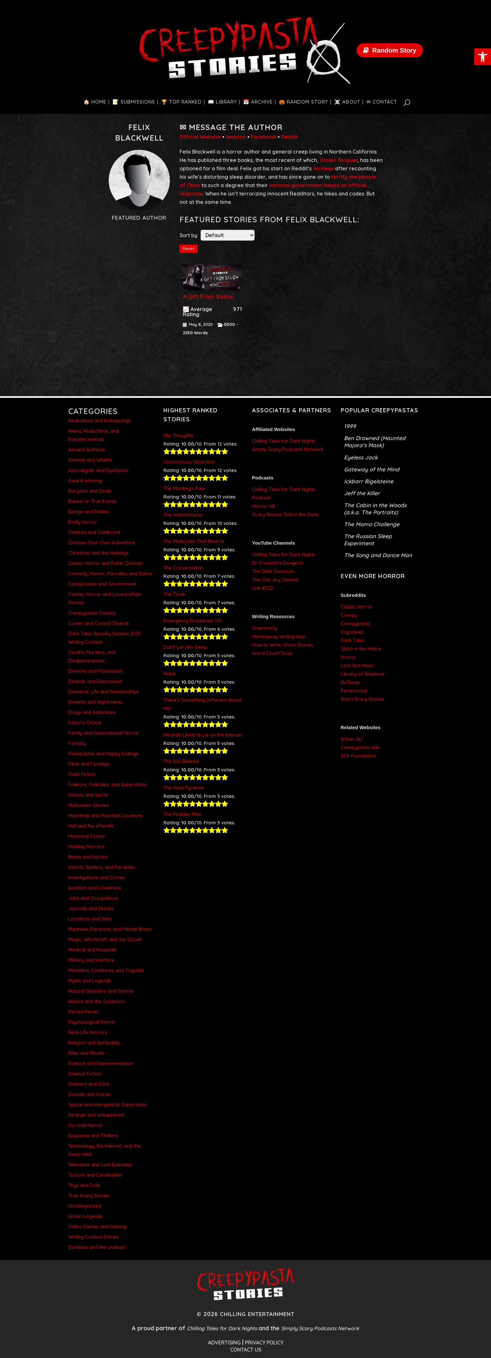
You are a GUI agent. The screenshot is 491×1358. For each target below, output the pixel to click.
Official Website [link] (200, 137)
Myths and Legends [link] (89, 981)
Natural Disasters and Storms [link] (100, 991)
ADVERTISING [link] (224, 1342)
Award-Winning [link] (85, 481)
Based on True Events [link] (92, 501)
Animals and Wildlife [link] (90, 460)
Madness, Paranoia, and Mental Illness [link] (110, 929)
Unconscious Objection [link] (189, 462)
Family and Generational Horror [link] (103, 733)
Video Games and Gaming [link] (97, 1226)
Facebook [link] (263, 137)
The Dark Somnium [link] (273, 571)
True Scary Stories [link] (89, 1195)
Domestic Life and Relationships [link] (103, 692)
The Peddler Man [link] (182, 814)
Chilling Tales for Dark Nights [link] (283, 441)
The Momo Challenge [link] (371, 524)
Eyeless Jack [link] (361, 457)
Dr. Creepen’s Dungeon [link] (277, 563)
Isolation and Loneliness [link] (94, 888)
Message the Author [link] (236, 127)
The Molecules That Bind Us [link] (193, 541)
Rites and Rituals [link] (86, 1053)
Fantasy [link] (77, 743)
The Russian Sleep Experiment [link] (368, 540)
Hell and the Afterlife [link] (91, 826)
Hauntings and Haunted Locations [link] (105, 815)
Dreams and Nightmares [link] (95, 702)
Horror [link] (348, 657)
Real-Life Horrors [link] (87, 1032)
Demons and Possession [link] (95, 671)
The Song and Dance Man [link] (378, 555)
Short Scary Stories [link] (362, 699)
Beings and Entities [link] (89, 511)
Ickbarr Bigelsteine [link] (368, 481)
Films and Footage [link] (89, 764)
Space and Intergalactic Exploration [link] (107, 1104)
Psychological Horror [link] (92, 1022)
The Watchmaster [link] (183, 515)
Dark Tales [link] (353, 640)
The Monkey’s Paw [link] (184, 488)
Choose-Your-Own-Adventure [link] (101, 542)
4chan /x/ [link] (352, 739)
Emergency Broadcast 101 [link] (192, 621)
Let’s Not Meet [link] (357, 665)
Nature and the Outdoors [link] (96, 1001)
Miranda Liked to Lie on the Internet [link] (202, 735)
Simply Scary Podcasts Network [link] (287, 449)
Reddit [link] (289, 137)
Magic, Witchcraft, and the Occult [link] (105, 939)
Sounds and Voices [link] (89, 1094)
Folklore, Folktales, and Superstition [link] (107, 784)
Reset (188, 248)
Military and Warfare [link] (91, 960)
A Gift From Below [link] (208, 296)
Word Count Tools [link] (272, 653)
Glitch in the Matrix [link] (361, 649)
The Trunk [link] (174, 594)
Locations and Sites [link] (90, 919)
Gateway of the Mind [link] (371, 469)
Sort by (188, 235)
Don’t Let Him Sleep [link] (185, 647)
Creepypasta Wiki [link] (360, 747)
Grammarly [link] (264, 628)
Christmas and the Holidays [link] (98, 553)
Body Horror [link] (82, 522)
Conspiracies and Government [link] (102, 584)
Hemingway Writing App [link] (278, 636)
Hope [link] (169, 673)
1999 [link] (350, 426)
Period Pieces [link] (83, 1012)
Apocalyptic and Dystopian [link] (98, 470)
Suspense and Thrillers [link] (93, 1135)
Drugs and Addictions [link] (92, 712)
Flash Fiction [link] (81, 774)
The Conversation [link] (183, 568)
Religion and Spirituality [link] (94, 1043)
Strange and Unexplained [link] (96, 1115)
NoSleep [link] (350, 682)
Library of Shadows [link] (363, 674)
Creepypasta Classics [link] (92, 613)
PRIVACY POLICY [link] (264, 1342)
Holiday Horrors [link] (86, 846)
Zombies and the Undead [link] (96, 1247)
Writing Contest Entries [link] (93, 1237)
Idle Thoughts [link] (178, 435)
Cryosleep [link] (352, 632)
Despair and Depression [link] (95, 681)
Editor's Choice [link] (85, 722)
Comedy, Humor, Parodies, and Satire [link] (110, 573)
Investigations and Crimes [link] (96, 877)
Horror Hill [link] (263, 506)
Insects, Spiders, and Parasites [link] (101, 867)
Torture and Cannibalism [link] (95, 1175)
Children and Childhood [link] (94, 532)
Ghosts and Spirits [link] (88, 795)
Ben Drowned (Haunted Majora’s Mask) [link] (375, 441)
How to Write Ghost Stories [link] (282, 645)
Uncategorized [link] (84, 1206)
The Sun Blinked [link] (181, 761)
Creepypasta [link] (355, 623)
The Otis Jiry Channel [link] (275, 580)
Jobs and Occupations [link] (93, 898)
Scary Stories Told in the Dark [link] (285, 514)
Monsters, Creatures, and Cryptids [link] (106, 970)
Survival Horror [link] (85, 1125)
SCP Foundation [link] (358, 756)
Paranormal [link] (354, 691)
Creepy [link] (349, 615)
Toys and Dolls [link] (84, 1185)
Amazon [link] (236, 137)
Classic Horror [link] (357, 607)
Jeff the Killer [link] (362, 493)
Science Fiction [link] (85, 1074)
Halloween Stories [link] (88, 805)
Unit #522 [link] (262, 588)
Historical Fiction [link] (86, 836)
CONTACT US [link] (245, 1349)
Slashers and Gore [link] (89, 1084)
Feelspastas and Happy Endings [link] (103, 753)
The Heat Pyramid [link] (183, 788)
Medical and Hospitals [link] (92, 950)
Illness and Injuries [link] (88, 857)
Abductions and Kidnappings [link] (99, 420)
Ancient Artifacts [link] (86, 450)
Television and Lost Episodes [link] (100, 1165)
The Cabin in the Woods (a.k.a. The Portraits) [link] (375, 509)
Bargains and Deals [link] (90, 491)
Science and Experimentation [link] (100, 1063)
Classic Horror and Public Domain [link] (105, 563)
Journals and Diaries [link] (91, 908)
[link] (482, 56)
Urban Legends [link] (85, 1216)
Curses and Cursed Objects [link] (98, 623)
